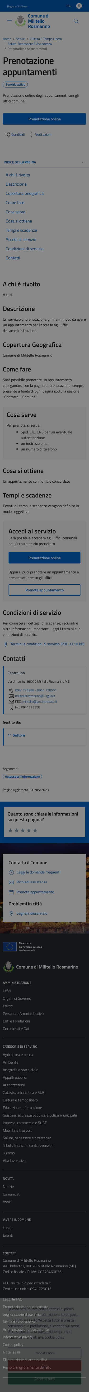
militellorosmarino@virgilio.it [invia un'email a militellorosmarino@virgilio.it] (31, 695)
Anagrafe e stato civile (20, 1070)
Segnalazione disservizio (22, 1314)
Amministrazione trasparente (26, 1329)
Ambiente (10, 1062)
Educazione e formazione (22, 1107)
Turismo (9, 1153)
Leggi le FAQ (13, 1299)
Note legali (11, 1352)
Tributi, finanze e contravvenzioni (28, 1145)
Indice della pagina (44, 162)
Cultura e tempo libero (20, 1100)
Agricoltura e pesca (18, 1054)
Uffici (7, 991)
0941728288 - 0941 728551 (32, 690)
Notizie (8, 1186)
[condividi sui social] (14, 134)
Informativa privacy (18, 1337)
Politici (8, 1006)
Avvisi (7, 1201)
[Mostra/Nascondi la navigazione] (9, 20)
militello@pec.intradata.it (31, 1283)
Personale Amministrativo (23, 1013)
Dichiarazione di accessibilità (25, 1359)
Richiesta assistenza (19, 1322)
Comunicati (11, 1194)
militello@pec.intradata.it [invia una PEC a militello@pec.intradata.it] (39, 701)
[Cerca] (76, 21)
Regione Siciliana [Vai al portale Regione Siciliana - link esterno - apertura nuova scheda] (17, 6)
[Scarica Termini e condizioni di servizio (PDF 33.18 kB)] (43, 644)
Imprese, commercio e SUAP (25, 1123)
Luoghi (8, 1228)
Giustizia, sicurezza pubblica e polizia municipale (40, 1115)
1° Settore (16, 735)
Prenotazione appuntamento (25, 1306)
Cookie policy (13, 1344)
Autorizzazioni (14, 1085)
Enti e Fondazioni (16, 1021)
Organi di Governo (17, 998)
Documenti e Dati (16, 1028)
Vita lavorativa (14, 1160)
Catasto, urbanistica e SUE (23, 1092)
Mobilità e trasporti (18, 1130)
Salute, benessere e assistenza (27, 1138)
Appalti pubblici (15, 1077)
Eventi (8, 1235)
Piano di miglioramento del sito (27, 1367)
